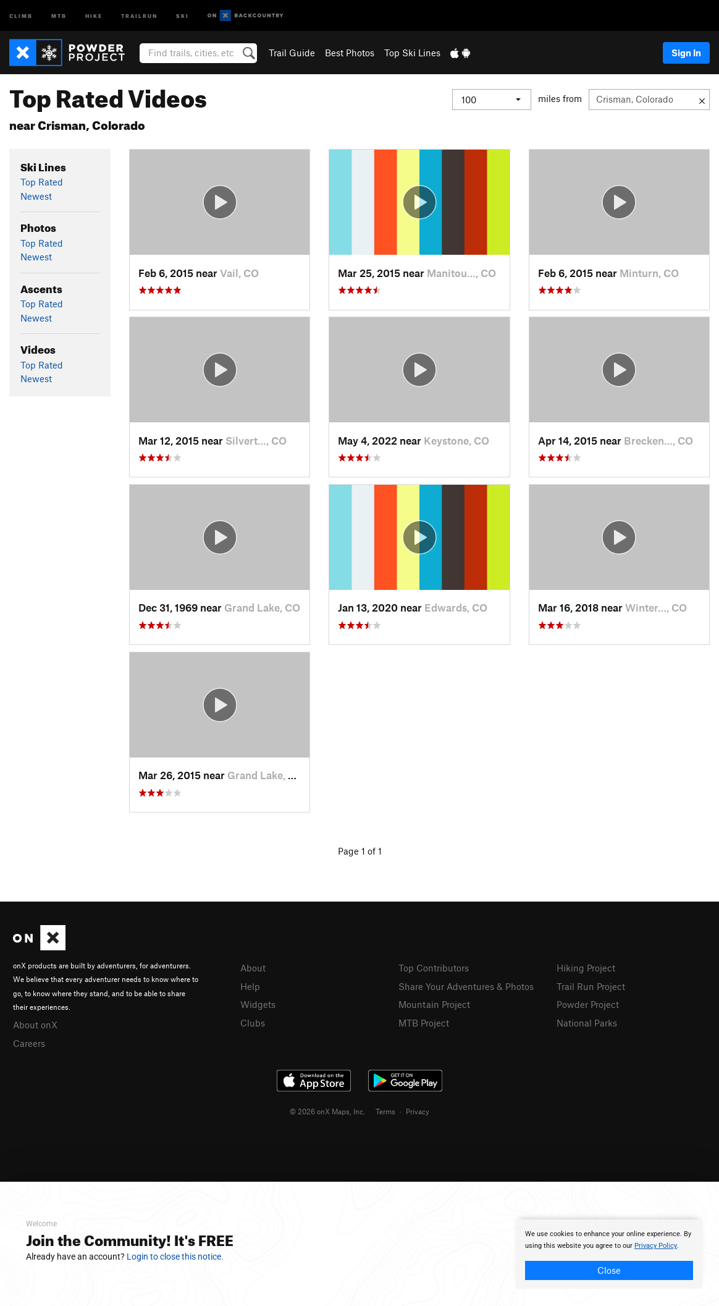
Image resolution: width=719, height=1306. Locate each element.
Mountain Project (434, 1004)
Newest (36, 196)
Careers (29, 1043)
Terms (385, 1111)
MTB (59, 15)
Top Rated (41, 181)
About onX (35, 1024)
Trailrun (139, 15)
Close (609, 1270)
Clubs (252, 1022)
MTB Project (423, 1022)
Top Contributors (433, 967)
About (253, 967)
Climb (21, 15)
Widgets (257, 1004)
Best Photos (349, 52)
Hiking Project (586, 967)
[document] (609, 1254)
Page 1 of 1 (360, 850)
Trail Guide (292, 52)
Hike (94, 15)
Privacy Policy (655, 1246)
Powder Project (588, 1004)
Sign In (686, 52)
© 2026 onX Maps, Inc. (327, 1111)
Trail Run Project (591, 986)
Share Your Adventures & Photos (466, 986)
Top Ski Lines (412, 52)
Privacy (417, 1111)
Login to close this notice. (175, 1256)
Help (250, 986)
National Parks (587, 1022)
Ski (182, 15)
